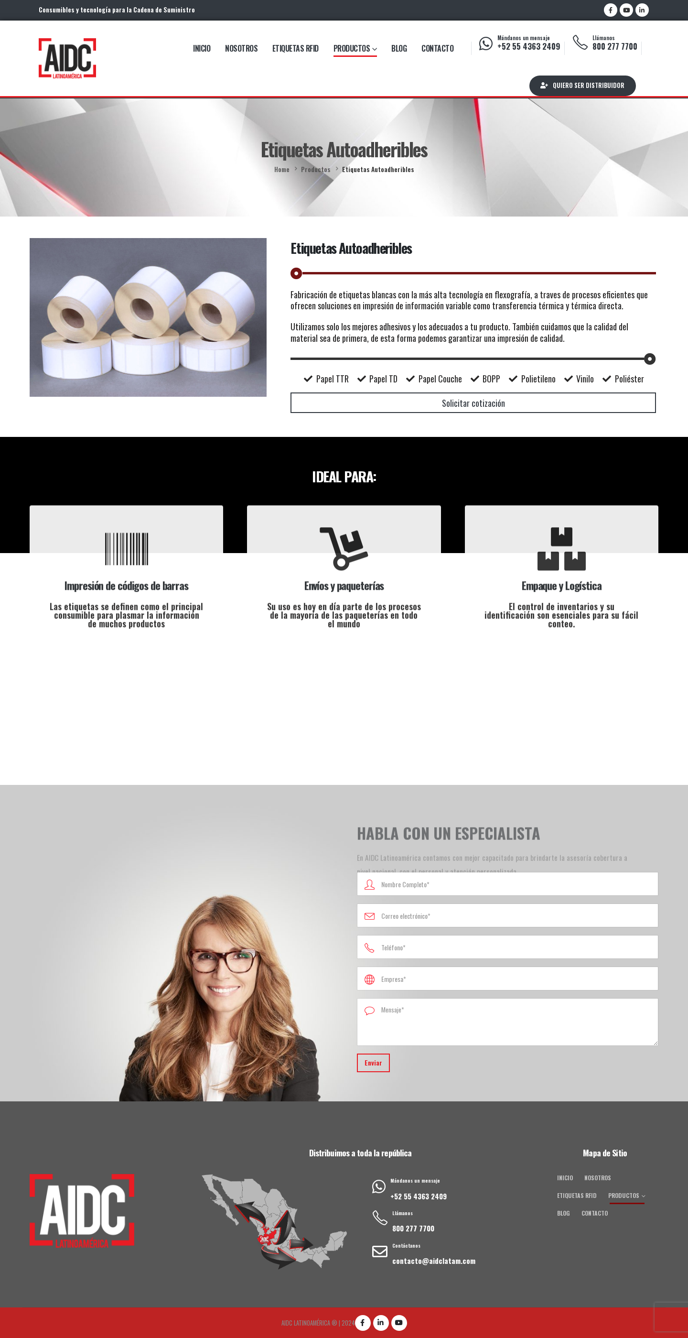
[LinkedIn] (642, 10)
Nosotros (241, 48)
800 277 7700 (614, 46)
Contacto (437, 48)
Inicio (201, 48)
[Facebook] (610, 10)
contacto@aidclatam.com (433, 1260)
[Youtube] (626, 10)
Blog (399, 48)
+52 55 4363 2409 (528, 46)
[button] (582, 86)
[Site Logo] (67, 58)
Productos (351, 48)
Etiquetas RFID (295, 48)
